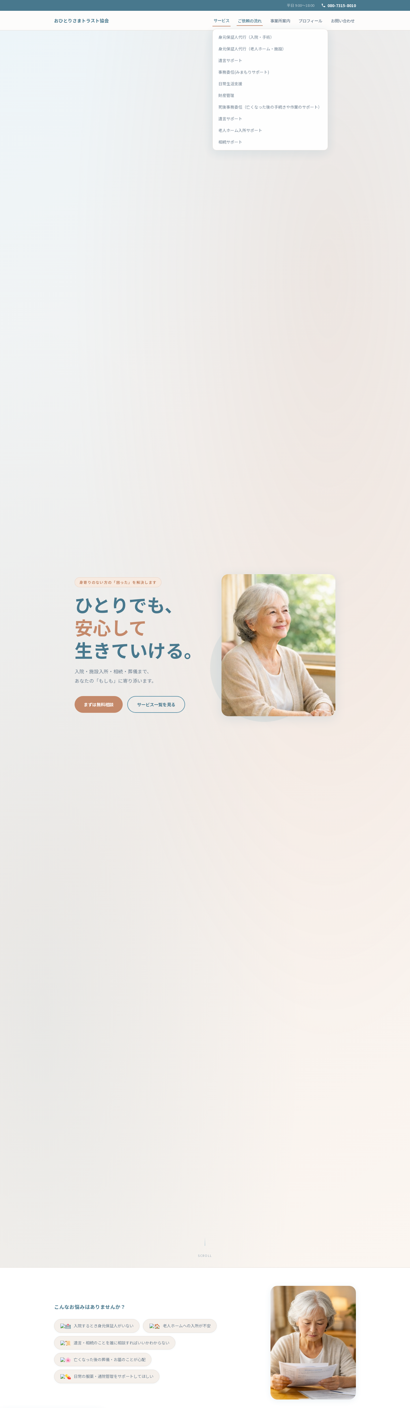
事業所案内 (280, 21)
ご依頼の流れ (250, 21)
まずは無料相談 (99, 704)
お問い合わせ (343, 21)
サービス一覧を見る (156, 704)
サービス (221, 20)
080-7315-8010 (338, 5)
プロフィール (310, 21)
